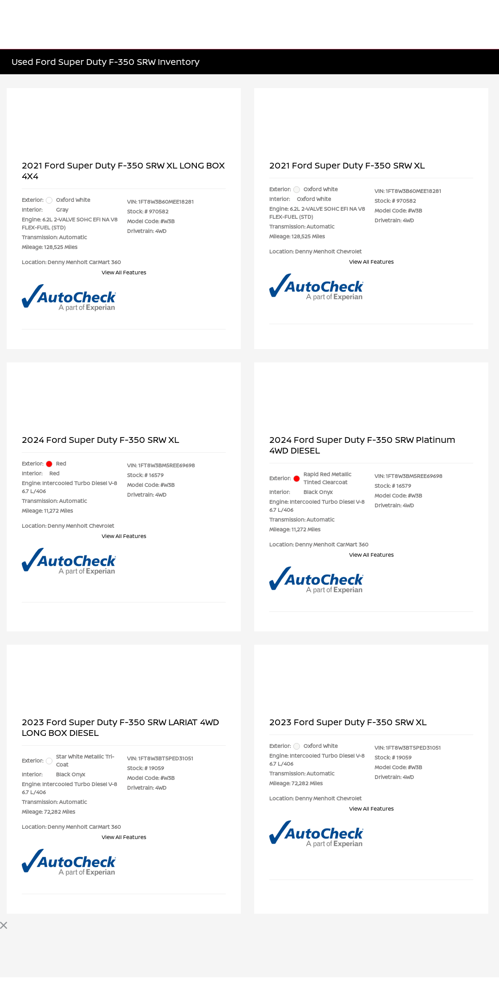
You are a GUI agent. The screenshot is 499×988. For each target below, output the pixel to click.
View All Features (124, 272)
